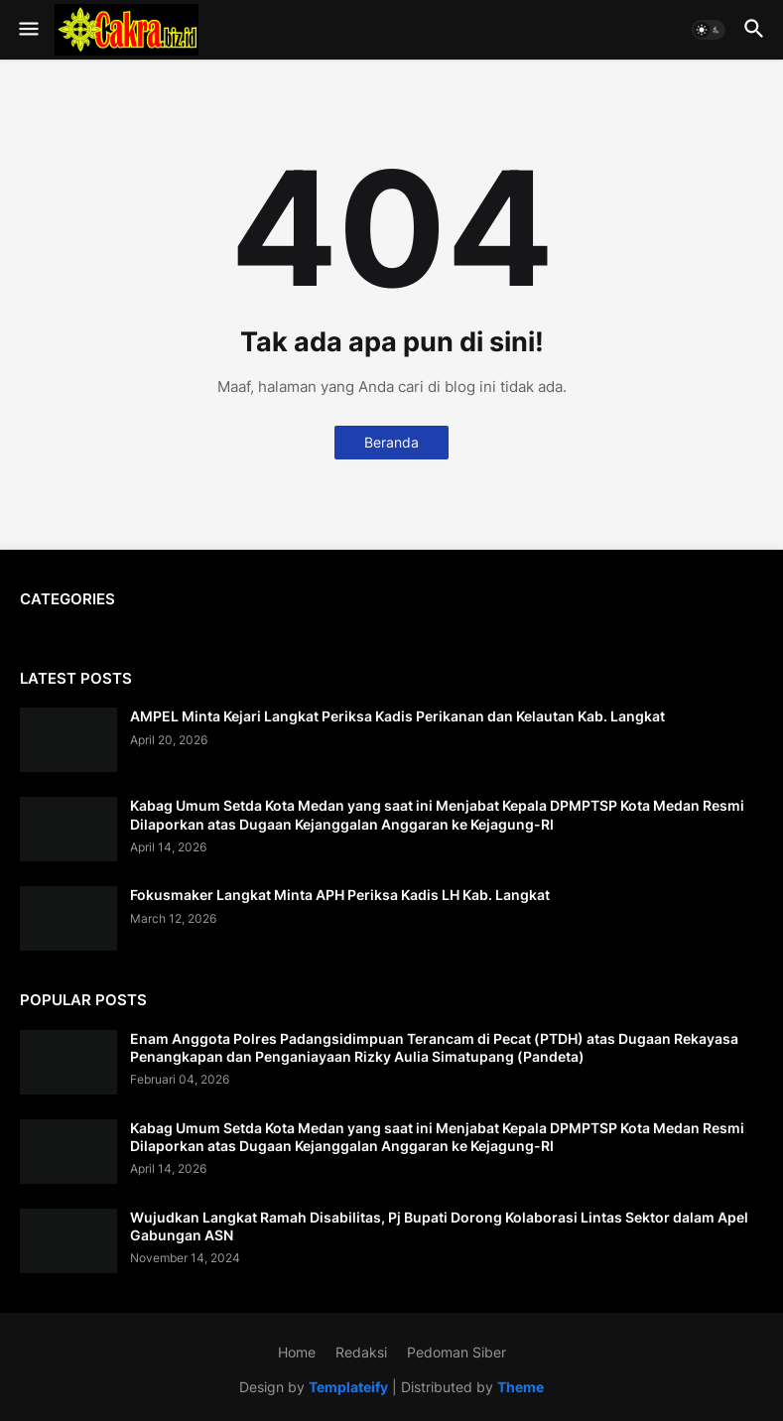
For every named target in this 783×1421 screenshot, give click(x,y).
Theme (520, 1386)
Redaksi (361, 1352)
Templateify (348, 1386)
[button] (27, 30)
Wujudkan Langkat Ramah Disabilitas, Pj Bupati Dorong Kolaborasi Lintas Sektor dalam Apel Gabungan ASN (439, 1226)
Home (297, 1352)
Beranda (391, 442)
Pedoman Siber (456, 1352)
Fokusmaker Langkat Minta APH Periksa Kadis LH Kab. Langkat (340, 894)
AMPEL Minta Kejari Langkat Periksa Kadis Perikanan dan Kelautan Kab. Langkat (397, 716)
